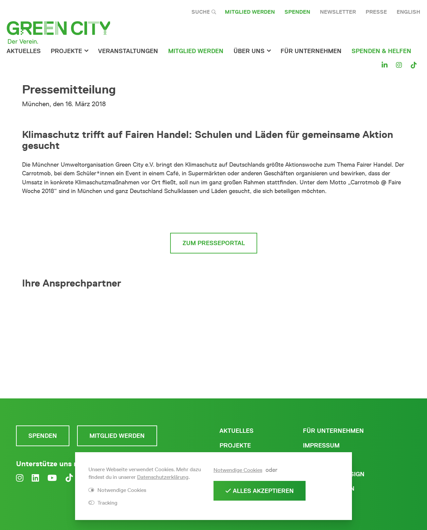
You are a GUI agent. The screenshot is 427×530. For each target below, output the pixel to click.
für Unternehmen (311, 51)
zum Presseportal (213, 243)
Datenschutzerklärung (162, 477)
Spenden (297, 12)
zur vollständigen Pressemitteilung (213, 214)
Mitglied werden (250, 12)
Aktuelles (24, 51)
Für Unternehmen (333, 430)
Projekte (66, 51)
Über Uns (249, 51)
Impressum (321, 445)
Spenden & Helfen (381, 51)
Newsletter (338, 12)
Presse (376, 12)
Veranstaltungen (128, 51)
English (408, 12)
